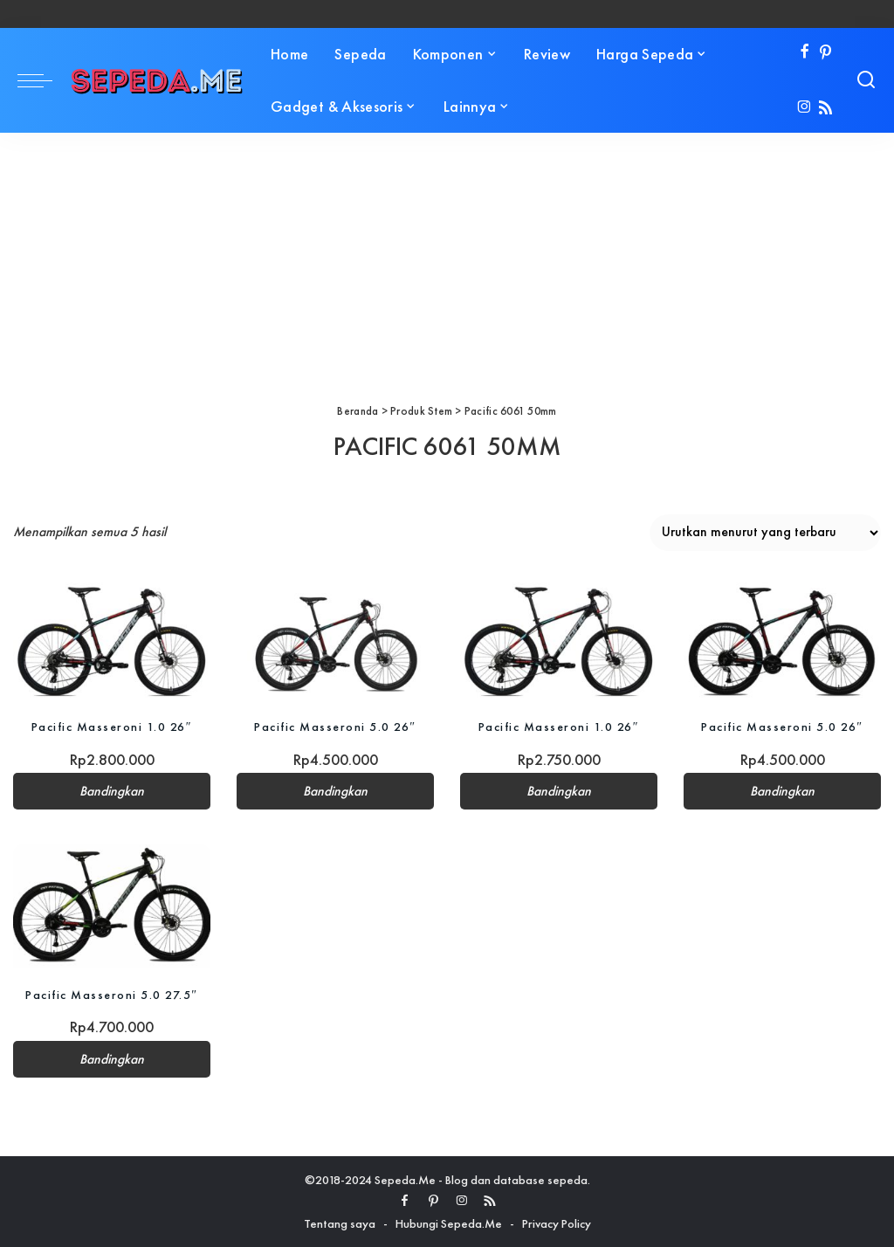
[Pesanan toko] (765, 532)
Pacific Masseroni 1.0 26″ (111, 726)
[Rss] (825, 109)
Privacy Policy (556, 1223)
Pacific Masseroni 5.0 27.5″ (111, 994)
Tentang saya (339, 1223)
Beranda (357, 410)
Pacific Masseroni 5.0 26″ (335, 726)
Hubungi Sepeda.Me (448, 1223)
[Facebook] (804, 53)
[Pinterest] (825, 53)
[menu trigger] (43, 80)
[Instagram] (804, 109)
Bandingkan (111, 791)
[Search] (866, 80)
